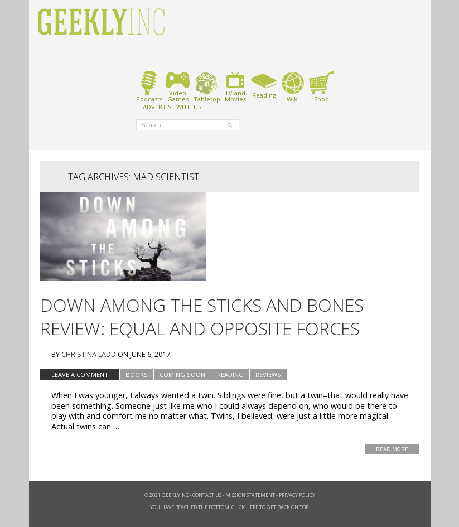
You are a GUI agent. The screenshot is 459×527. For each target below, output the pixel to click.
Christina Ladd (88, 354)
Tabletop (207, 87)
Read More (392, 449)
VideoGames (178, 87)
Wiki (293, 87)
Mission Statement (250, 495)
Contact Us (206, 495)
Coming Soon (182, 374)
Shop (321, 87)
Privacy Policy (297, 495)
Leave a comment (79, 374)
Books (136, 374)
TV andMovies (235, 87)
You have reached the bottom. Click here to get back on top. (230, 507)
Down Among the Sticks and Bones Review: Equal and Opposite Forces (202, 316)
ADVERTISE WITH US (172, 106)
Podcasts (149, 87)
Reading (264, 85)
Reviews (268, 374)
